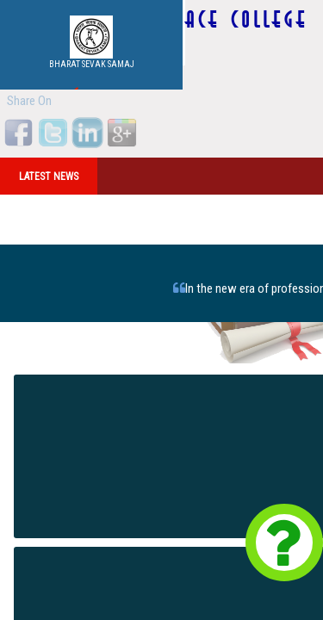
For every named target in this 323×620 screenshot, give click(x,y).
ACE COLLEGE (246, 20)
